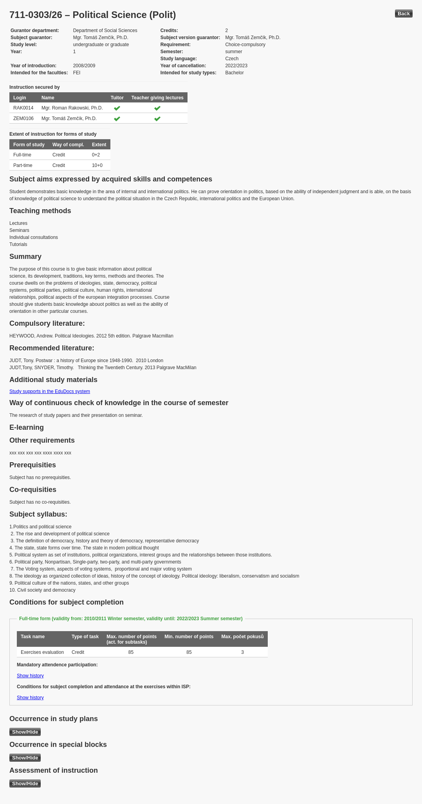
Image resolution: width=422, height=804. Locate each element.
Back (404, 13)
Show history (30, 675)
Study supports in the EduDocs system (49, 391)
